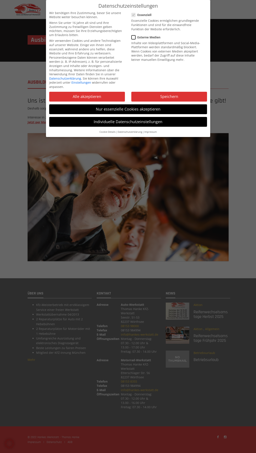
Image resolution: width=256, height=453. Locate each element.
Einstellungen (81, 80)
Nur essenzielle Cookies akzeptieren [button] (128, 106)
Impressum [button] (150, 129)
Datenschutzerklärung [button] (130, 129)
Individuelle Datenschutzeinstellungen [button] (128, 119)
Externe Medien (147, 35)
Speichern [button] (169, 94)
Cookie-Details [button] (107, 129)
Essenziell (142, 13)
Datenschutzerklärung (65, 76)
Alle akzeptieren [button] (87, 94)
